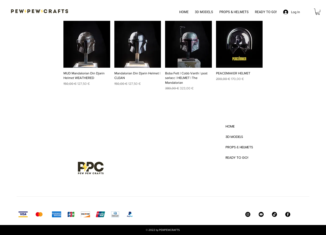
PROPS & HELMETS (236, 147)
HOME (230, 126)
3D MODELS (234, 136)
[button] (317, 12)
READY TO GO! (236, 157)
